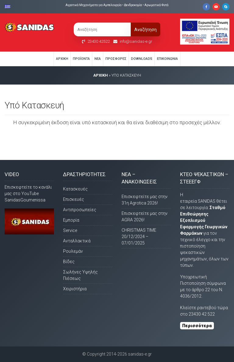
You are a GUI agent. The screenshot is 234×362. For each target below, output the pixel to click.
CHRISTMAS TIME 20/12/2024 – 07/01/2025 (139, 236)
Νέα (97, 59)
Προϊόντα (81, 59)
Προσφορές (115, 59)
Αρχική (62, 59)
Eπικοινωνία (167, 59)
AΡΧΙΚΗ (100, 75)
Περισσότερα (197, 325)
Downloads (141, 59)
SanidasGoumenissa (25, 199)
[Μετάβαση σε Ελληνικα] (9, 6)
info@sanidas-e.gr (136, 41)
